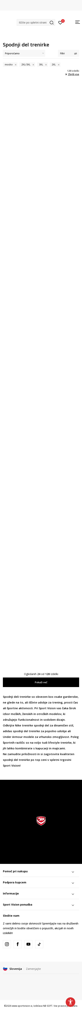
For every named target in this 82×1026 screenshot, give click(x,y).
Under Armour (13, 737)
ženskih (27, 714)
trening (57, 702)
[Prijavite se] (60, 22)
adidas (7, 731)
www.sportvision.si (22, 1005)
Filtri (68, 53)
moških (16, 714)
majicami (58, 748)
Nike (18, 725)
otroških (42, 714)
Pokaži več (41, 682)
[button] (36, 22)
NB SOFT (47, 1005)
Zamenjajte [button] (33, 969)
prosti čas (71, 702)
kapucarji (42, 748)
